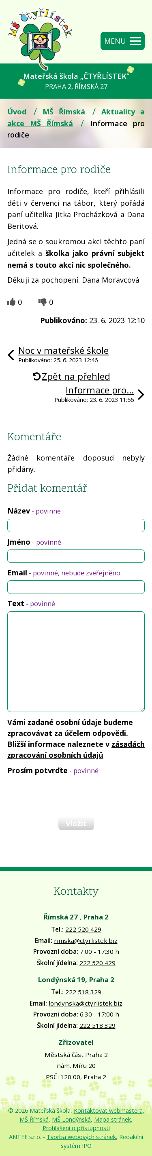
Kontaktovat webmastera (108, 1110)
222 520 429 (83, 929)
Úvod (16, 111)
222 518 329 (83, 992)
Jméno (34, 542)
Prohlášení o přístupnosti (76, 1128)
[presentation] (68, 795)
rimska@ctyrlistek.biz (86, 940)
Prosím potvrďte (52, 770)
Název (34, 511)
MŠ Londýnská (71, 1119)
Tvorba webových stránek (81, 1137)
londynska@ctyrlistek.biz (85, 1003)
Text (31, 603)
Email (63, 572)
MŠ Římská (64, 111)
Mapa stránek (112, 1119)
